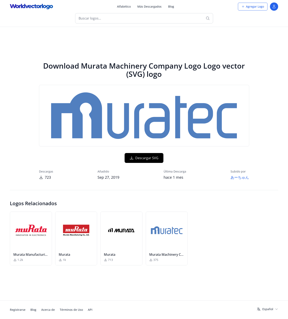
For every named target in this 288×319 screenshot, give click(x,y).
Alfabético (124, 6)
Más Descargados (149, 6)
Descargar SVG (144, 158)
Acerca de (48, 310)
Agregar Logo (252, 6)
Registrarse (17, 310)
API (90, 310)
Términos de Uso (71, 310)
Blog (171, 6)
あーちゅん (240, 177)
